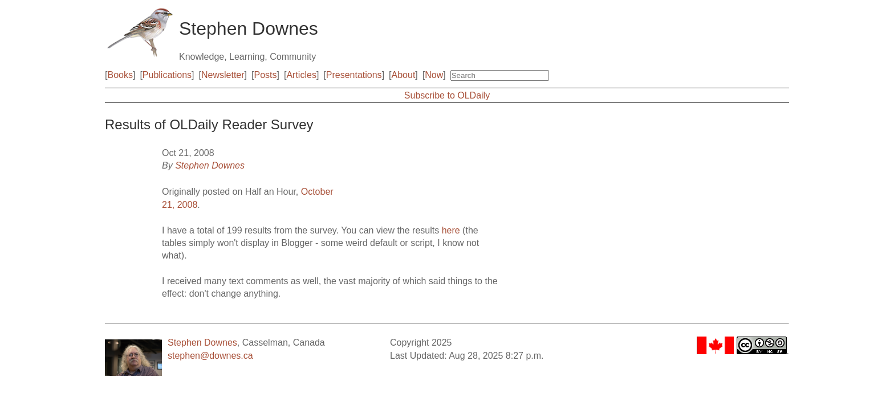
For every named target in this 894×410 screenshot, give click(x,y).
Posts (265, 75)
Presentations (354, 75)
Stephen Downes (210, 165)
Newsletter (223, 75)
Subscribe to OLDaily (447, 95)
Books (119, 75)
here (451, 230)
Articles (301, 75)
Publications (167, 75)
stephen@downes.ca (210, 355)
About (404, 75)
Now (434, 75)
